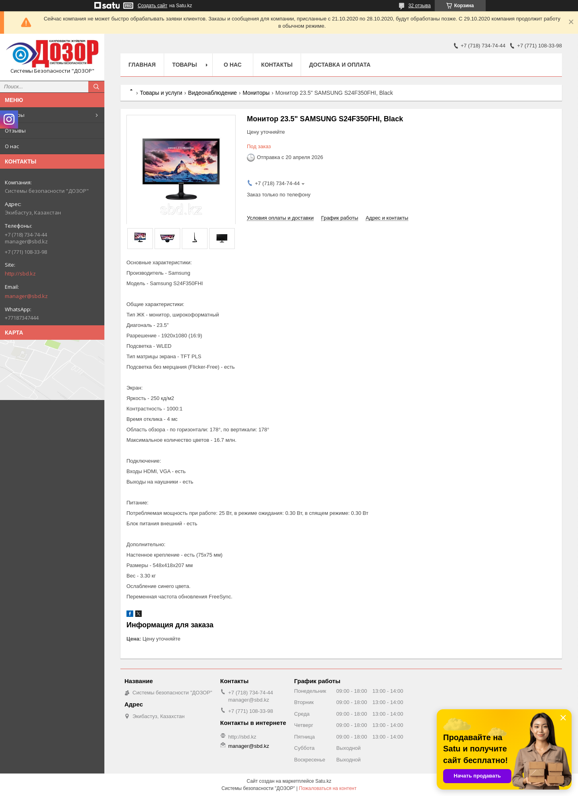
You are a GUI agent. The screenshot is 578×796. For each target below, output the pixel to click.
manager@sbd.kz (26, 296)
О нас (12, 146)
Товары (14, 114)
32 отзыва (419, 5)
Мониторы (255, 93)
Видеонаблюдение (212, 93)
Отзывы (15, 130)
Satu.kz (323, 781)
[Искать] (96, 87)
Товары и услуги (161, 93)
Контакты (277, 64)
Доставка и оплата (339, 64)
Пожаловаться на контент (327, 788)
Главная (142, 64)
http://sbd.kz (20, 273)
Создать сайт (152, 5)
